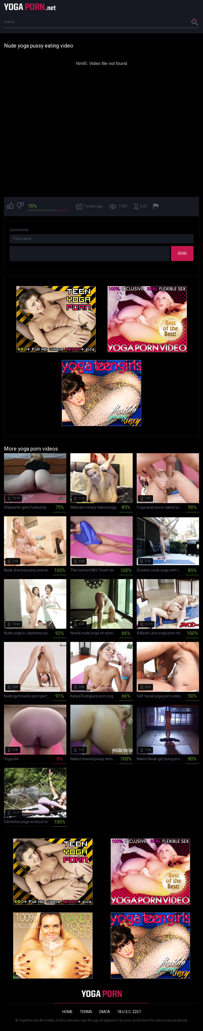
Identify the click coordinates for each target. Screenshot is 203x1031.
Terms (86, 1012)
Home (67, 1012)
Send (182, 253)
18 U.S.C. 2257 (129, 1012)
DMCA (104, 1012)
